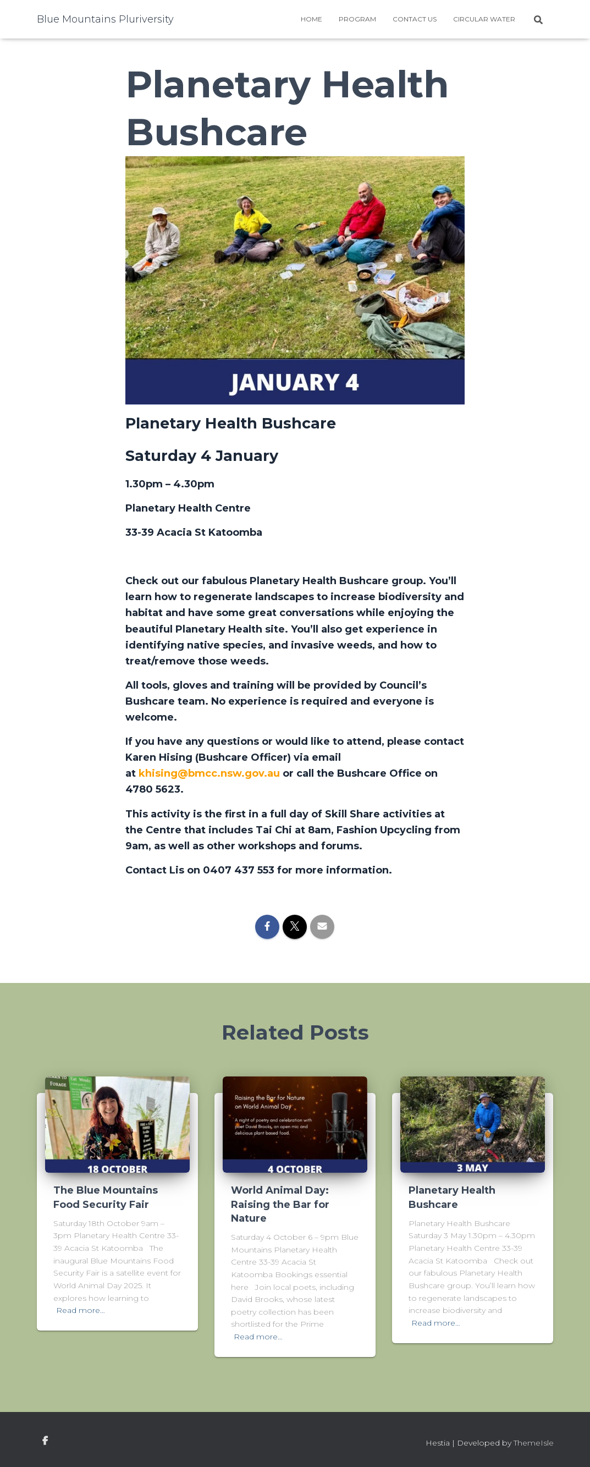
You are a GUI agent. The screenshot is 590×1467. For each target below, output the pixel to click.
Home (311, 19)
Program (357, 19)
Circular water (484, 19)
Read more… (80, 1310)
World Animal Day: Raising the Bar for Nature (280, 1204)
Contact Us (415, 19)
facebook (45, 1441)
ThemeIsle (534, 1443)
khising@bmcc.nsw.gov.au (209, 773)
